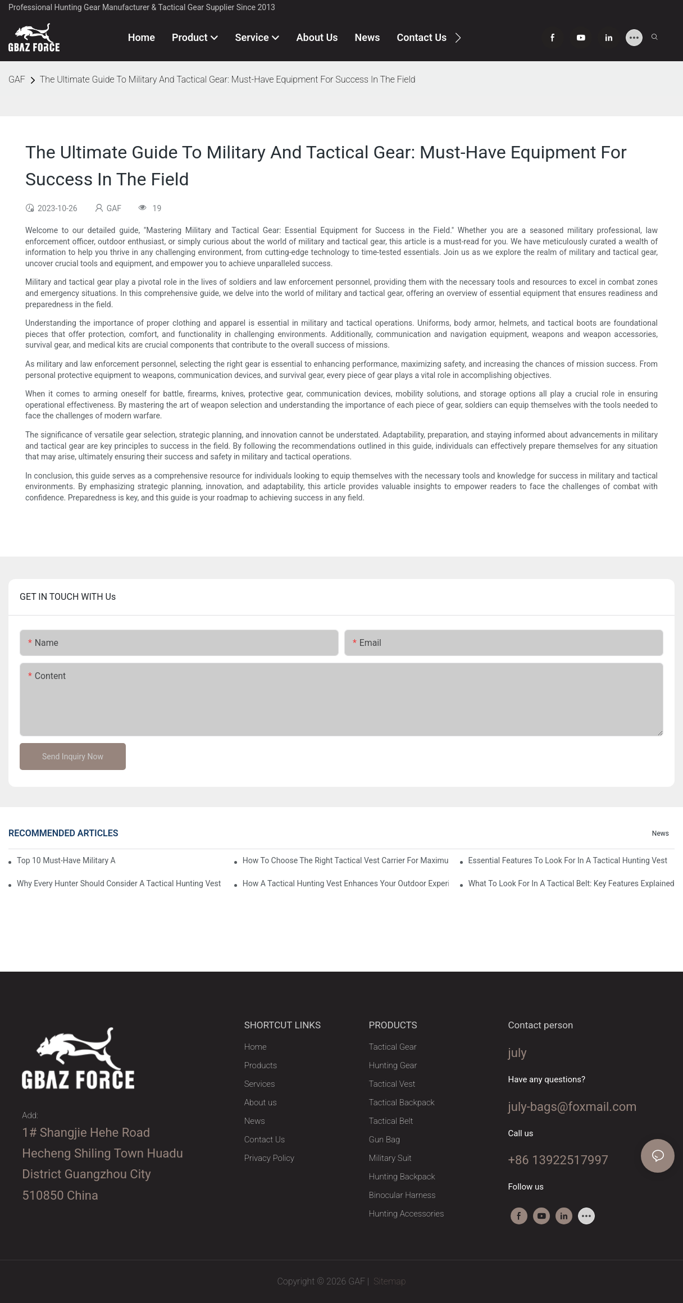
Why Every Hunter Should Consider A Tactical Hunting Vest (119, 883)
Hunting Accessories (406, 1214)
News (660, 833)
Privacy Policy (269, 1158)
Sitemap (388, 1281)
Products (260, 1065)
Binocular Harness (402, 1195)
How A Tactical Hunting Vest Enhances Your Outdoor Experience (346, 883)
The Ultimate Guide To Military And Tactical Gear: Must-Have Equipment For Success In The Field (228, 79)
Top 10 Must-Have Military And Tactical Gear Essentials (66, 860)
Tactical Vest (392, 1084)
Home (255, 1047)
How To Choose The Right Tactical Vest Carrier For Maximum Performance (346, 860)
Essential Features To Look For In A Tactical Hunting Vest (567, 860)
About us (260, 1102)
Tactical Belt (391, 1121)
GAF (16, 79)
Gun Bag (384, 1140)
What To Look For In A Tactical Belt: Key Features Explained (571, 883)
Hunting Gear (393, 1065)
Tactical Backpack (402, 1102)
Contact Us (264, 1140)
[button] (458, 38)
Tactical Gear (393, 1047)
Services (259, 1084)
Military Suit (390, 1158)
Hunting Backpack (402, 1177)
